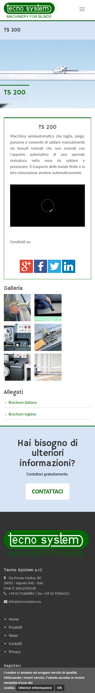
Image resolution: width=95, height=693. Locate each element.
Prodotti (15, 627)
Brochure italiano (23, 402)
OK (59, 688)
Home (14, 619)
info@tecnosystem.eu (25, 601)
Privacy (15, 651)
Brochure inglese (22, 414)
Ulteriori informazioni (35, 688)
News (13, 635)
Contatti (15, 643)
